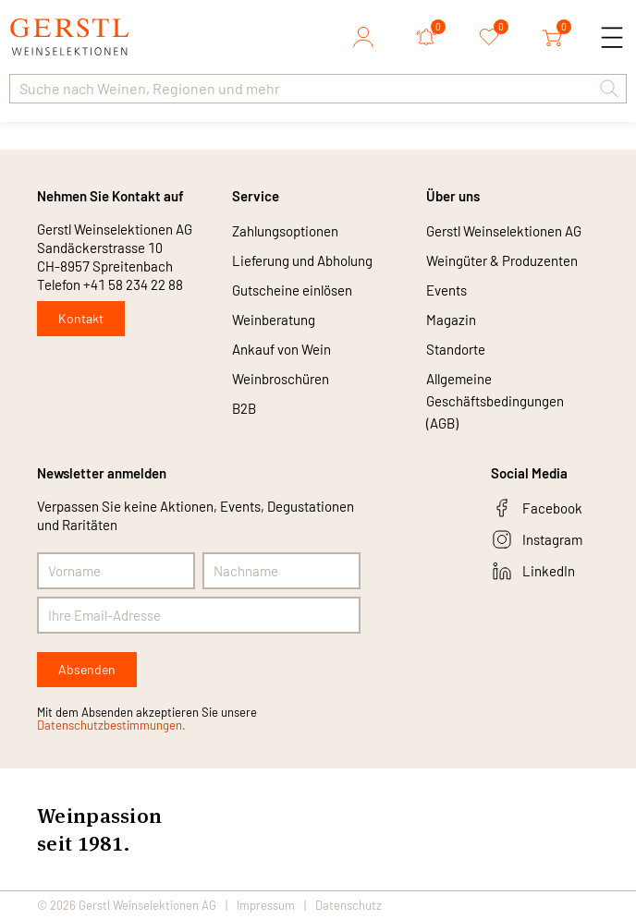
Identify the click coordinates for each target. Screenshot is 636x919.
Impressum (266, 905)
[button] (609, 89)
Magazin (451, 319)
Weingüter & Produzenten (502, 260)
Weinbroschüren (280, 378)
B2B (244, 408)
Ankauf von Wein (281, 349)
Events (446, 290)
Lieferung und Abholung (302, 260)
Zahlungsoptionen (285, 231)
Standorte (455, 349)
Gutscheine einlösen (292, 290)
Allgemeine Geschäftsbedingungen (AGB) (495, 400)
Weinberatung (273, 319)
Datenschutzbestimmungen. (111, 725)
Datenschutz (348, 905)
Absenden (87, 669)
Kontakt (81, 318)
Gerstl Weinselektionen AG (503, 231)
